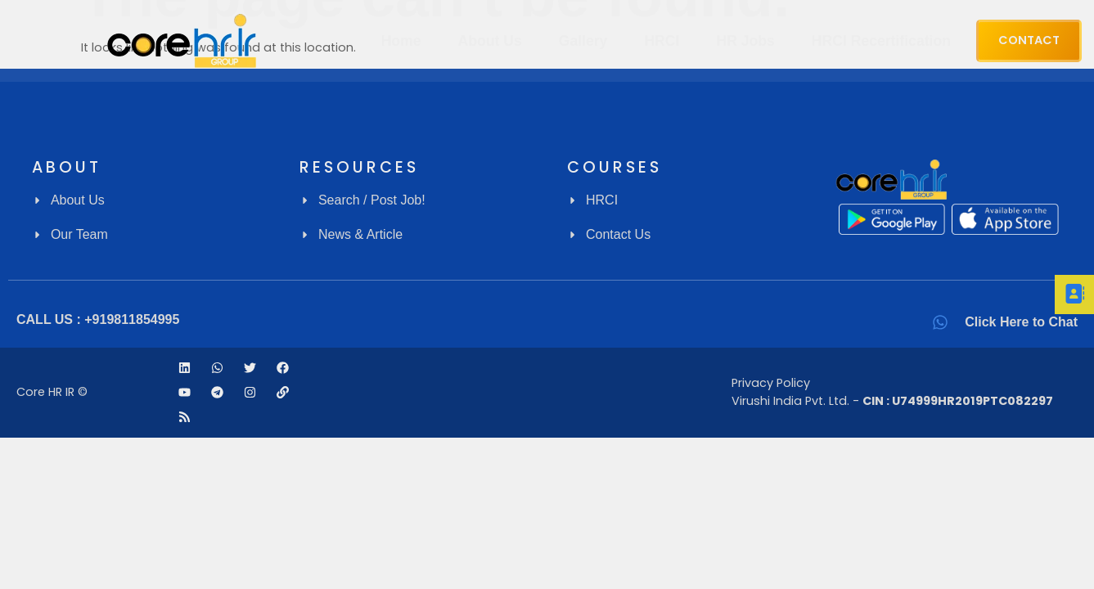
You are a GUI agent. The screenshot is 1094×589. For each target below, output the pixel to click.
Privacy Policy (771, 383)
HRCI (661, 41)
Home (401, 41)
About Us (490, 41)
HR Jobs (745, 41)
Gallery (583, 41)
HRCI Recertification (881, 41)
